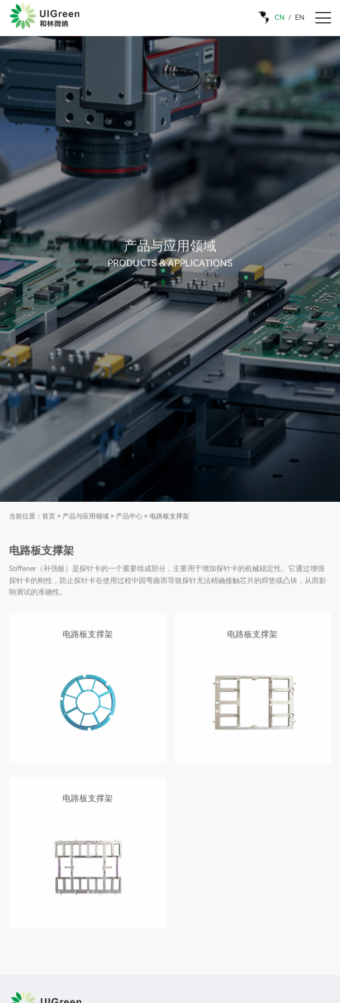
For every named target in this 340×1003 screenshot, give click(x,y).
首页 (48, 517)
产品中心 (129, 517)
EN (300, 17)
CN (280, 17)
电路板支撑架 (169, 517)
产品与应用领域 (85, 517)
